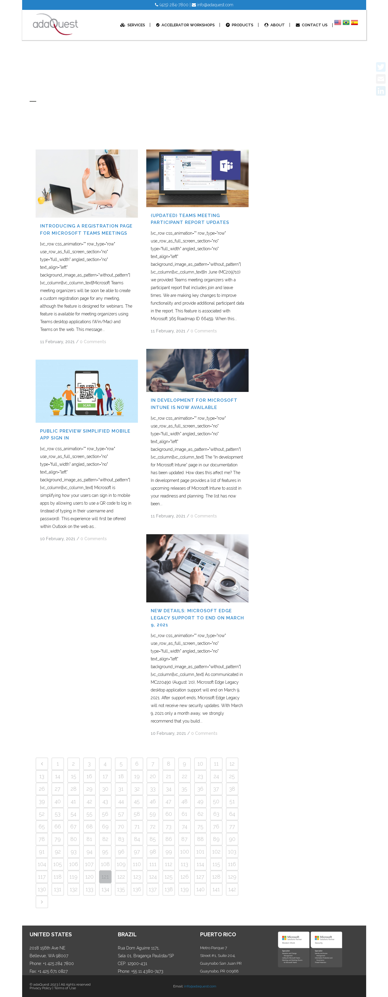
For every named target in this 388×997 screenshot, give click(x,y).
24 (216, 776)
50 (216, 801)
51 (232, 801)
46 (153, 801)
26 (42, 789)
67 (73, 826)
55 (89, 814)
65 (42, 826)
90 (232, 839)
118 (58, 877)
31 (121, 789)
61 (184, 814)
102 (216, 851)
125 (169, 877)
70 (121, 826)
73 (168, 826)
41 (73, 801)
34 (168, 789)
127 (200, 877)
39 (42, 801)
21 (168, 776)
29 (89, 789)
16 (89, 776)
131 (57, 889)
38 (232, 789)
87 (184, 839)
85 (153, 839)
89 (216, 839)
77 (232, 826)
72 (153, 826)
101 (200, 851)
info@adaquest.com (212, 4)
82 (105, 839)
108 (105, 864)
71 (137, 826)
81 (89, 839)
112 (168, 864)
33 (153, 789)
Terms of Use (65, 988)
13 (41, 776)
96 (121, 851)
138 (169, 889)
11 (216, 764)
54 (73, 814)
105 (57, 864)
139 (184, 889)
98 (153, 851)
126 (184, 877)
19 (137, 776)
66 (57, 826)
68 (89, 826)
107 (89, 864)
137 (153, 889)
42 (89, 801)
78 (42, 839)
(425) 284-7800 (171, 4)
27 (57, 789)
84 (137, 839)
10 (200, 764)
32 (137, 789)
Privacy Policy (40, 988)
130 (42, 889)
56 (105, 814)
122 (121, 877)
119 (73, 877)
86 (168, 839)
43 (105, 801)
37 (216, 789)
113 (184, 864)
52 (42, 814)
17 (105, 776)
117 (42, 877)
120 (89, 877)
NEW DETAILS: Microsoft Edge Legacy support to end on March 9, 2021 (197, 617)
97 (137, 851)
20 (153, 776)
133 (89, 889)
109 (121, 864)
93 (74, 851)
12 (232, 764)
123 (137, 877)
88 (200, 839)
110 (137, 864)
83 (121, 839)
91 (42, 851)
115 (216, 864)
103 (232, 851)
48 (185, 801)
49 (200, 801)
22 (184, 776)
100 (184, 851)
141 (216, 889)
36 (200, 789)
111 (152, 864)
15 (73, 776)
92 (58, 851)
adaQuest (41, 984)
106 (73, 864)
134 (105, 889)
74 (184, 826)
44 (121, 801)
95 (105, 851)
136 (137, 889)
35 (184, 789)
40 (58, 801)
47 (168, 801)
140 (200, 889)
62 (200, 814)
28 (74, 789)
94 (89, 851)
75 (200, 826)
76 (216, 826)
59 (153, 814)
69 (105, 826)
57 (121, 814)
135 (121, 889)
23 (200, 776)
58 (137, 814)
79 (57, 839)
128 (216, 877)
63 (216, 814)
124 (153, 877)
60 (168, 814)
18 (121, 776)
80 (73, 839)
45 (137, 801)
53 (57, 814)
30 (105, 789)
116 (232, 864)
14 (57, 776)
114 (200, 864)
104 (42, 864)
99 (168, 851)
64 (232, 814)
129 (232, 877)
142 (232, 889)
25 (232, 776)
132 (73, 889)
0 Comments (93, 341)
